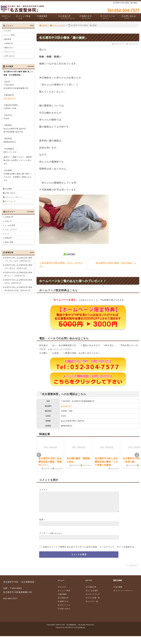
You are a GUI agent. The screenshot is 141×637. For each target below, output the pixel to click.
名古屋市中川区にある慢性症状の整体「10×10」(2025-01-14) (17, 281)
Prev (39, 455)
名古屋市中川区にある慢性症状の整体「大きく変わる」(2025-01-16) (17, 266)
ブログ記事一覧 (93, 601)
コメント (43, 489)
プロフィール (110, 17)
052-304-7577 (66, 406)
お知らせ (8, 221)
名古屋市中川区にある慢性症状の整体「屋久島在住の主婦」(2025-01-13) (17, 288)
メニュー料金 (25, 17)
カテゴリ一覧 (92, 605)
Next (137, 455)
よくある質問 (10, 225)
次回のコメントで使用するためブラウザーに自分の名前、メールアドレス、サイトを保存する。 (89, 550)
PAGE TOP (132, 569)
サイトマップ (10, 201)
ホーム (8, 17)
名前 (41, 523)
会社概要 (8, 189)
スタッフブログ (57, 25)
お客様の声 (67, 17)
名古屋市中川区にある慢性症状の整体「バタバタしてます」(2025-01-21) (17, 259)
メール (42, 536)
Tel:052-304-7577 (123, 10)
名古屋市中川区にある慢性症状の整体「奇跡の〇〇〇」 (50, 461)
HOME (43, 25)
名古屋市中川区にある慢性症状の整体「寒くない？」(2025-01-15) (17, 274)
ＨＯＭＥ (7, 31)
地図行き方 (89, 17)
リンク (7, 234)
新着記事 (8, 238)
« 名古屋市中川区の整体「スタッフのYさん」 (61, 264)
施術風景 (46, 17)
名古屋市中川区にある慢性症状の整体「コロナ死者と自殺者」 (106, 461)
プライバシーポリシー (13, 197)
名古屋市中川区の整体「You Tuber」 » (116, 263)
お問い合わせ (131, 17)
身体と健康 (9, 242)
